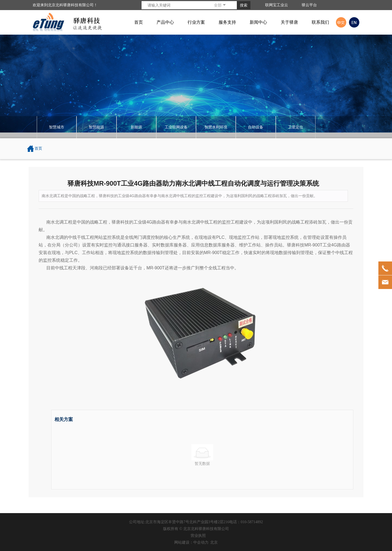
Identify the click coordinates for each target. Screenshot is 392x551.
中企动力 (201, 542)
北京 (214, 542)
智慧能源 (96, 127)
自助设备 (255, 127)
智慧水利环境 (215, 127)
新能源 (136, 127)
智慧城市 (56, 127)
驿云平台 (309, 5)
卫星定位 (295, 127)
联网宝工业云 (276, 5)
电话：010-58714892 (246, 522)
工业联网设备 (176, 127)
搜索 (243, 5)
